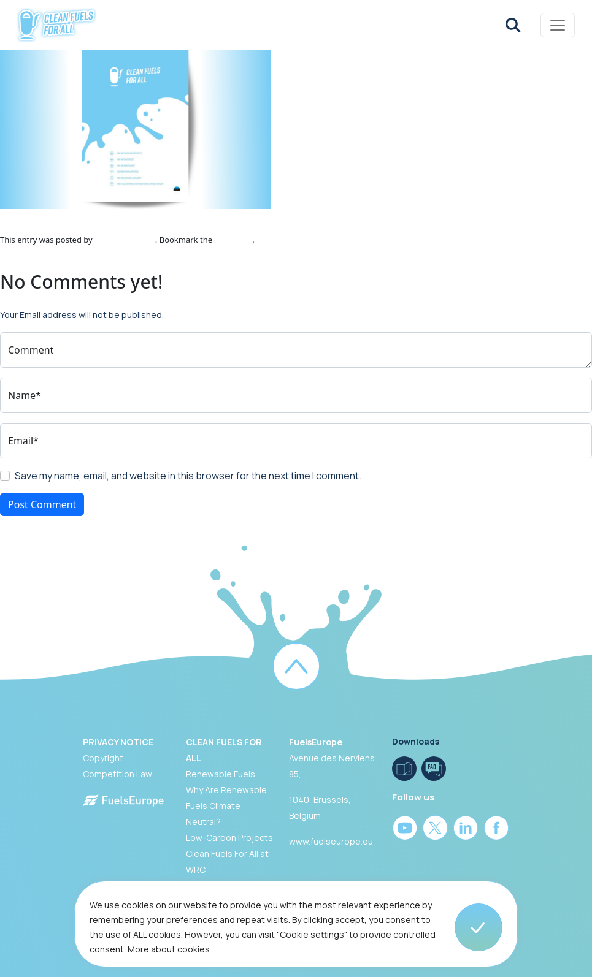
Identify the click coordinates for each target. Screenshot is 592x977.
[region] (296, 929)
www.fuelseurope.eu (331, 841)
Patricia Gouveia (124, 239)
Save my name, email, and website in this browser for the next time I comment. (188, 475)
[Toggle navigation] (557, 25)
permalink (233, 239)
